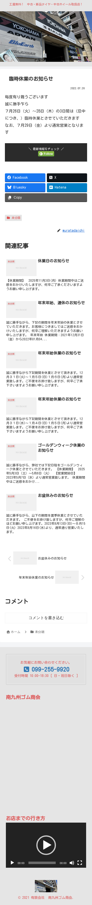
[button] (46, 845)
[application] (46, 845)
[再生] (12, 862)
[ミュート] (71, 862)
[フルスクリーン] (79, 862)
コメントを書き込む (46, 618)
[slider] (42, 863)
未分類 (13, 217)
